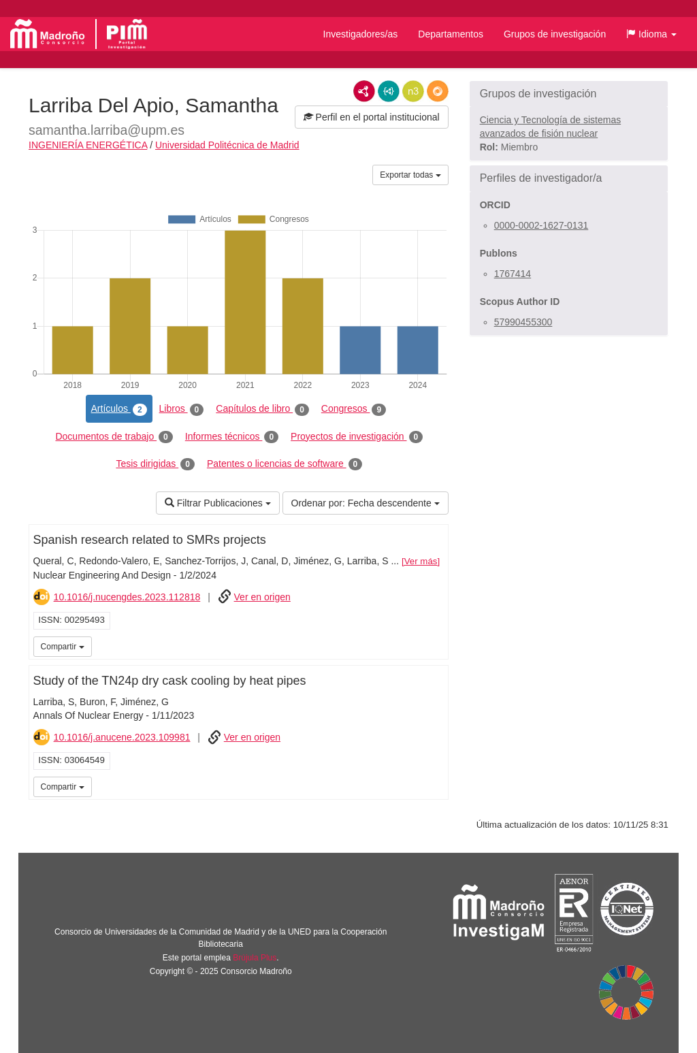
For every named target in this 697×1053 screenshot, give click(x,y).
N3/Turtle (413, 91)
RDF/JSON (438, 91)
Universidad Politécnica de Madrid (227, 145)
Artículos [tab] (119, 409)
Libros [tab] (181, 409)
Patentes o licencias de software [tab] (284, 464)
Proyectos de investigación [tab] (357, 437)
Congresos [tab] (353, 409)
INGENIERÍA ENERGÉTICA (88, 145)
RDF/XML (364, 91)
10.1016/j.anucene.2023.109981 (122, 737)
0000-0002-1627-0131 (541, 225)
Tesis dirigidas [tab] (155, 464)
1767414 (513, 273)
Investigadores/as (360, 34)
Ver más (421, 561)
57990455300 (523, 322)
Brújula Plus (254, 957)
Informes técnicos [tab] (231, 437)
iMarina (435, 645)
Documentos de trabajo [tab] (113, 437)
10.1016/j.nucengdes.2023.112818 (127, 597)
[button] (651, 34)
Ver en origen (262, 597)
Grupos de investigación (555, 34)
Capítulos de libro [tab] (262, 409)
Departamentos (450, 34)
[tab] (569, 94)
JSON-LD (389, 91)
